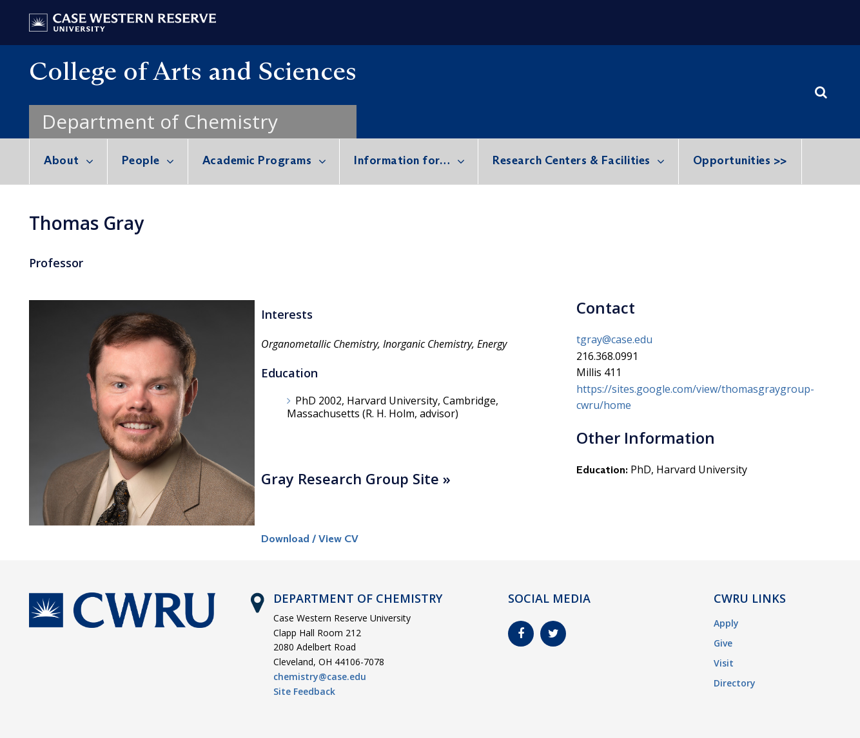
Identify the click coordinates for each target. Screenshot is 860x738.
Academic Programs (257, 160)
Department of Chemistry (160, 121)
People (141, 160)
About (61, 160)
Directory (735, 683)
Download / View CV (309, 539)
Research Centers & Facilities (571, 160)
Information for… (402, 160)
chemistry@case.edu (319, 676)
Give (723, 643)
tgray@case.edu (614, 339)
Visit (724, 663)
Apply (726, 623)
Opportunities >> (740, 160)
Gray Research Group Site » (356, 478)
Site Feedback (304, 691)
